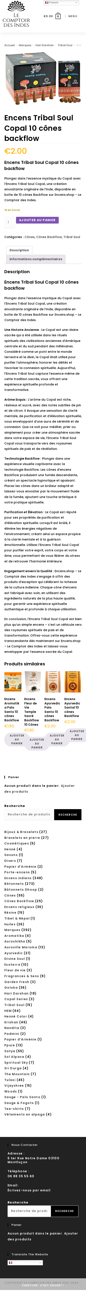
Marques (25, 45)
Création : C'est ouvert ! (43, 1285)
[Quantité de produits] (9, 222)
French (17, 1262)
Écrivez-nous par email (29, 1190)
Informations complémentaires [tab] (36, 259)
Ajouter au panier (37, 220)
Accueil (9, 45)
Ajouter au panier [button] (17, 739)
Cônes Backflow (49, 237)
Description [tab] (19, 250)
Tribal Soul (65, 45)
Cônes (29, 237)
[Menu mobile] (69, 16)
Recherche (14, 806)
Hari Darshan (45, 45)
